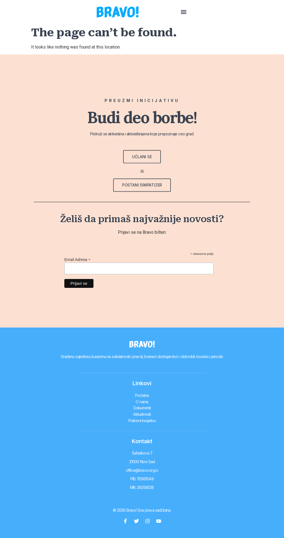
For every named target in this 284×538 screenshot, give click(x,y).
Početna (142, 395)
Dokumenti (142, 406)
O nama (142, 401)
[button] (265, 12)
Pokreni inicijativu (142, 418)
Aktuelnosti (142, 412)
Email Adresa (77, 259)
